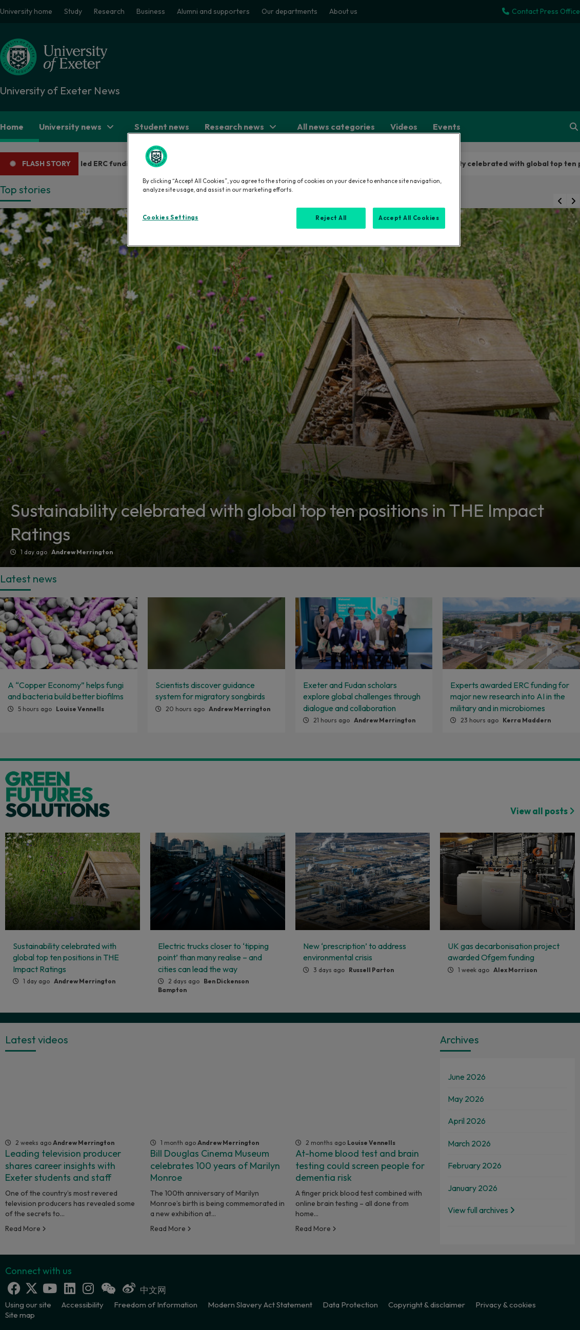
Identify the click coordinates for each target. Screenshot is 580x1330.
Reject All (331, 217)
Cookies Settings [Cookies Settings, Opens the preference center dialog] (170, 217)
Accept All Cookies (408, 217)
